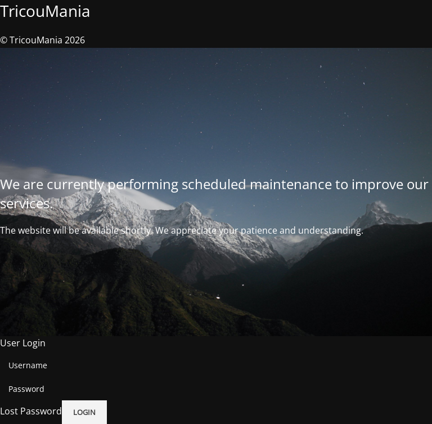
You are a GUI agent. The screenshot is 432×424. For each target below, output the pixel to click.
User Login (23, 343)
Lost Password (31, 411)
